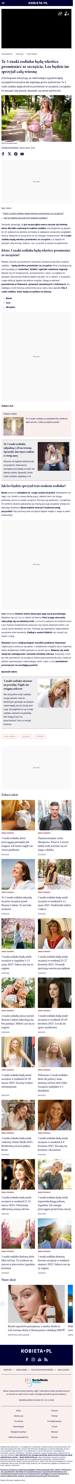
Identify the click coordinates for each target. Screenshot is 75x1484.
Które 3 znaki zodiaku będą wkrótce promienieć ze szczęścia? (33, 213)
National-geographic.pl (18, 1437)
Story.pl (54, 1437)
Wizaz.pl (54, 1431)
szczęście (26, 736)
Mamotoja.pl (18, 1426)
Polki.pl (54, 1416)
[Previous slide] (2, 1304)
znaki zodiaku (9, 736)
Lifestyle (40, 736)
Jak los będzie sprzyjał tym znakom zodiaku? (26, 218)
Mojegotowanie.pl (18, 1431)
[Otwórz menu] (3, 3)
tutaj (23, 1480)
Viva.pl (54, 1426)
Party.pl (54, 1410)
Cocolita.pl (18, 1421)
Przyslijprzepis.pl (54, 1421)
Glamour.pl (18, 1416)
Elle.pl (18, 1410)
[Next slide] (70, 1304)
